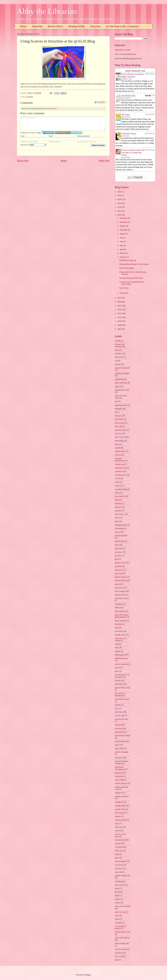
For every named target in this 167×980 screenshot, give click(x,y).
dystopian (118, 511)
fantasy (117, 532)
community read (121, 468)
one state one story (121, 719)
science (117, 831)
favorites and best (121, 536)
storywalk (118, 872)
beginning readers (121, 405)
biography (118, 409)
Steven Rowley (127, 117)
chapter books (120, 451)
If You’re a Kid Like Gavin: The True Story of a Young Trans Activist (132, 152)
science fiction (120, 840)
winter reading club (122, 943)
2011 (120, 313)
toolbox (117, 899)
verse (117, 916)
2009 (120, 321)
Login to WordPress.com (63, 132)
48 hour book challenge (119, 345)
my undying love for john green (122, 676)
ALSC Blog (41, 84)
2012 (120, 310)
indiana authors (120, 595)
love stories (119, 631)
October (123, 226)
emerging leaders (121, 525)
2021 (120, 195)
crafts (117, 482)
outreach (118, 725)
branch (117, 444)
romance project (120, 820)
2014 (120, 302)
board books (119, 419)
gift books (118, 549)
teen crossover (120, 885)
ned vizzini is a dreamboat (120, 694)
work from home (121, 949)
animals (117, 364)
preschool (118, 758)
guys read (118, 573)
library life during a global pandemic (122, 616)
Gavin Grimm (126, 157)
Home (23, 26)
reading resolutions (122, 796)
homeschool (119, 588)
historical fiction (121, 580)
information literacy (122, 598)
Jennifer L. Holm (127, 79)
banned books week (122, 390)
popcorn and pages (121, 752)
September (124, 230)
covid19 (118, 479)
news (116, 708)
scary (117, 824)
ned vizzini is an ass (122, 699)
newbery (118, 705)
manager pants (120, 635)
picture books (120, 741)
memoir (117, 651)
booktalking (119, 441)
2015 (120, 298)
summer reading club (122, 876)
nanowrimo (119, 684)
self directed (119, 847)
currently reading (121, 489)
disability (118, 504)
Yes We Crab (124, 288)
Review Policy (55, 26)
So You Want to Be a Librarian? (122, 26)
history (117, 584)
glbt (116, 559)
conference (119, 471)
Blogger (88, 975)
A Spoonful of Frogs (128, 134)
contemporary (120, 475)
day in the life (120, 496)
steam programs (120, 861)
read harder (119, 776)
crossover (118, 486)
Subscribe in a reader (122, 50)
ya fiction (118, 953)
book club (118, 426)
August (122, 234)
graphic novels (120, 563)
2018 (120, 207)
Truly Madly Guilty (128, 96)
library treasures (120, 621)
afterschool (119, 357)
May (122, 245)
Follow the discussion (104, 102)
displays (118, 507)
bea (116, 401)
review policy (120, 813)
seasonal (118, 843)
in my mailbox (120, 591)
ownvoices (119, 728)
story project (119, 865)
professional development (119, 768)
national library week (122, 688)
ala (116, 361)
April (122, 249)
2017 (120, 211)
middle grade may (121, 658)
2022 (120, 192)
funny (117, 545)
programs (118, 773)
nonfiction (118, 712)
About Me (37, 26)
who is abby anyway (122, 938)
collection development (119, 460)
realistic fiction (120, 809)
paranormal (119, 732)
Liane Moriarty (127, 98)
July (121, 238)
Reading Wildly (76, 26)
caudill (117, 448)
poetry (117, 745)
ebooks (117, 518)
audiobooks (119, 379)
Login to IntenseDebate (48, 132)
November (124, 222)
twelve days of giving (122, 906)
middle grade (119, 655)
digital (117, 500)
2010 (120, 317)
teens (116, 888)
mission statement (121, 664)
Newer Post (23, 160)
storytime (29, 97)
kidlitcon (118, 608)
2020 (120, 199)
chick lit (118, 455)
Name (22, 136)
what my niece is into (122, 932)
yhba (116, 960)
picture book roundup (122, 736)
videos (117, 919)
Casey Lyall (126, 136)
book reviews (119, 437)
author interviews (121, 383)
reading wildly (120, 806)
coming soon (119, 464)
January (123, 293)
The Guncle (125, 115)
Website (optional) (83, 136)
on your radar (119, 716)
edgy (116, 521)
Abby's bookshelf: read (135, 70)
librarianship (119, 611)
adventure (118, 354)
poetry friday (119, 748)
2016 (120, 215)
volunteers (118, 923)
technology (119, 881)
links (116, 628)
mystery (118, 681)
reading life (119, 793)
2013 (120, 306)
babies (117, 386)
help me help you (121, 577)
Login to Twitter (77, 132)
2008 (120, 325)
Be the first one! (51, 108)
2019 (120, 203)
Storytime (95, 26)
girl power (118, 552)
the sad (117, 892)
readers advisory (121, 783)
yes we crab (119, 956)
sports (117, 858)
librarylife (118, 624)
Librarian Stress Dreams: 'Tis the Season (133, 264)
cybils (117, 493)
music (117, 671)
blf (116, 412)
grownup (118, 566)
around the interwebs (122, 368)
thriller (117, 896)
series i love (119, 851)
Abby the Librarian (47, 11)
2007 (120, 329)
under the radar (120, 912)
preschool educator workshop (122, 762)
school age (119, 827)
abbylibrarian (131, 54)
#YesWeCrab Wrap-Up (127, 260)
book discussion (120, 430)
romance (118, 816)
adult (116, 350)
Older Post (104, 160)
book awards (119, 423)
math (116, 644)
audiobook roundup (122, 374)
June (122, 242)
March (122, 253)
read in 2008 (119, 780)
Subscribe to (33, 145)
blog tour (118, 416)
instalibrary (119, 604)
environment (119, 528)
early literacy (119, 514)
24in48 (117, 341)
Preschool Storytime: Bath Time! (131, 278)
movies (117, 668)
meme (117, 648)
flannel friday (120, 541)
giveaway (118, 556)
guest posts (119, 570)
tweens (117, 903)
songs (117, 854)
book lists (118, 434)
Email (51, 136)
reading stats (119, 802)
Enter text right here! (62, 123)
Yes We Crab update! (126, 268)
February (123, 257)
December (124, 218)
